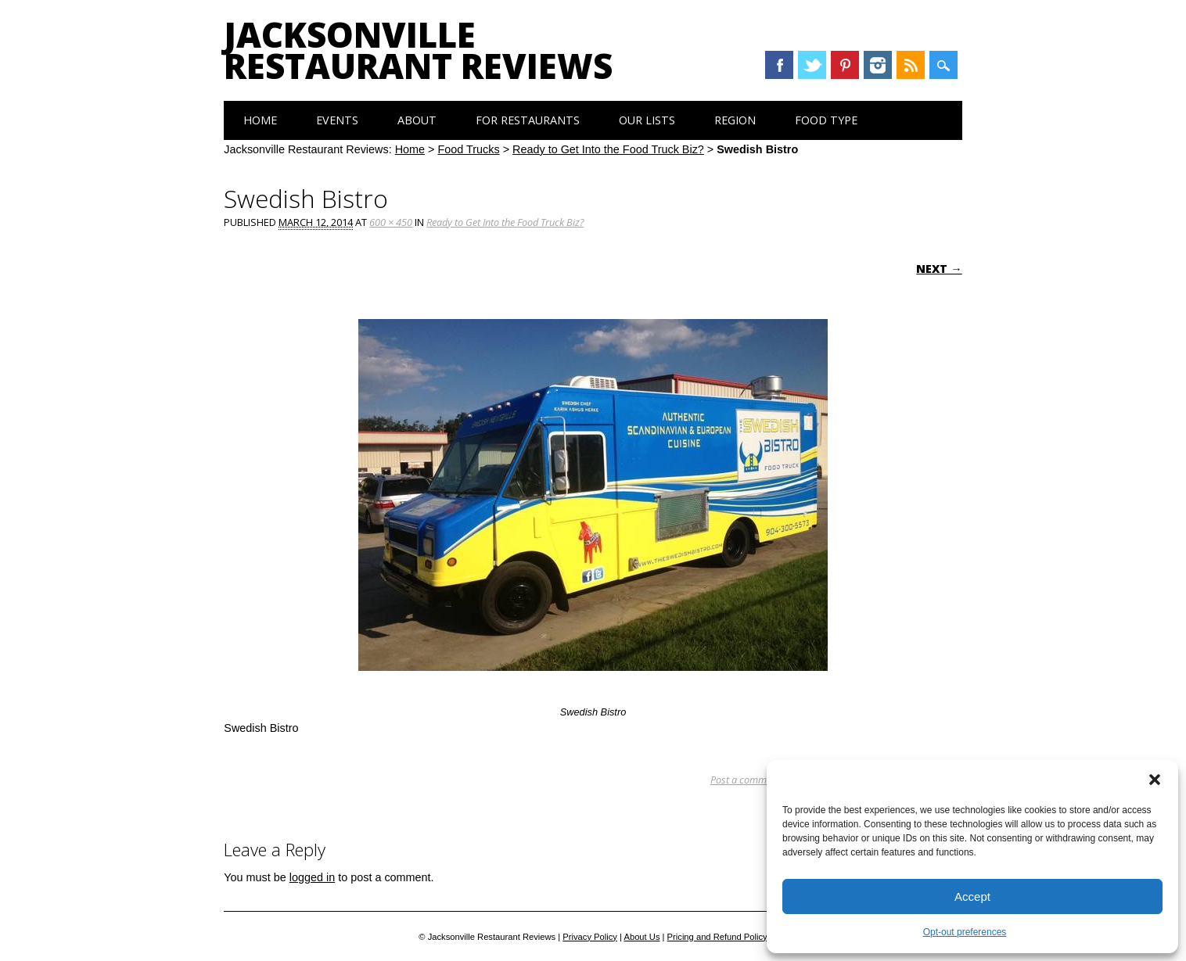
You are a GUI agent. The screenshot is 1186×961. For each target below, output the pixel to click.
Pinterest (845, 65)
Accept (972, 896)
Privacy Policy (589, 936)
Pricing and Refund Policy (717, 936)
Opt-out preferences (965, 932)
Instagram (878, 65)
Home (260, 120)
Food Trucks (468, 149)
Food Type (826, 120)
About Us (641, 936)
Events (337, 120)
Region (735, 120)
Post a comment (745, 780)
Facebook (779, 65)
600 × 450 (390, 222)
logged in (312, 877)
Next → (938, 268)
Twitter (812, 65)
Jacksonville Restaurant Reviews (418, 50)
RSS (911, 65)
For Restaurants (528, 120)
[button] (1155, 779)
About (417, 120)
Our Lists (647, 120)
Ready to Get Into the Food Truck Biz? (608, 149)
